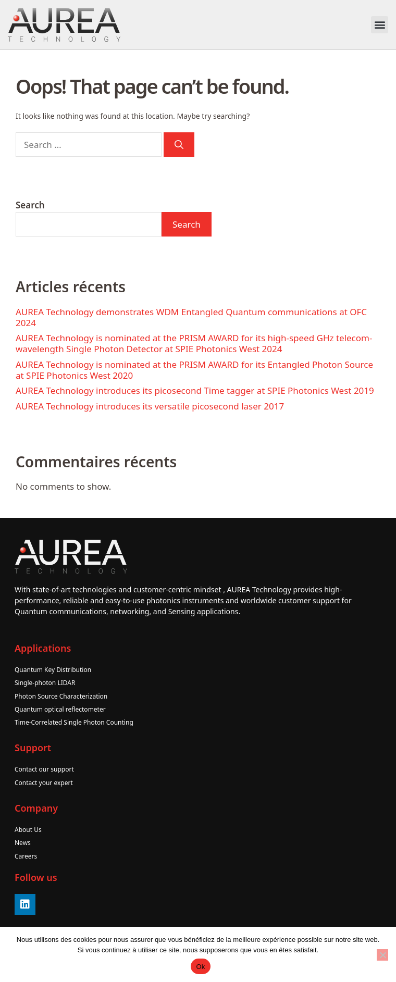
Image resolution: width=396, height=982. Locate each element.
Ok (200, 967)
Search (30, 205)
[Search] (179, 144)
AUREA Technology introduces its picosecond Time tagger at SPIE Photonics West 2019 (195, 390)
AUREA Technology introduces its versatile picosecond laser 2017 (150, 406)
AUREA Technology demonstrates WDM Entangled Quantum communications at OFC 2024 (191, 317)
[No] (382, 955)
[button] (379, 24)
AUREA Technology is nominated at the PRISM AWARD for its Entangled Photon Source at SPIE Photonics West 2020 (194, 369)
